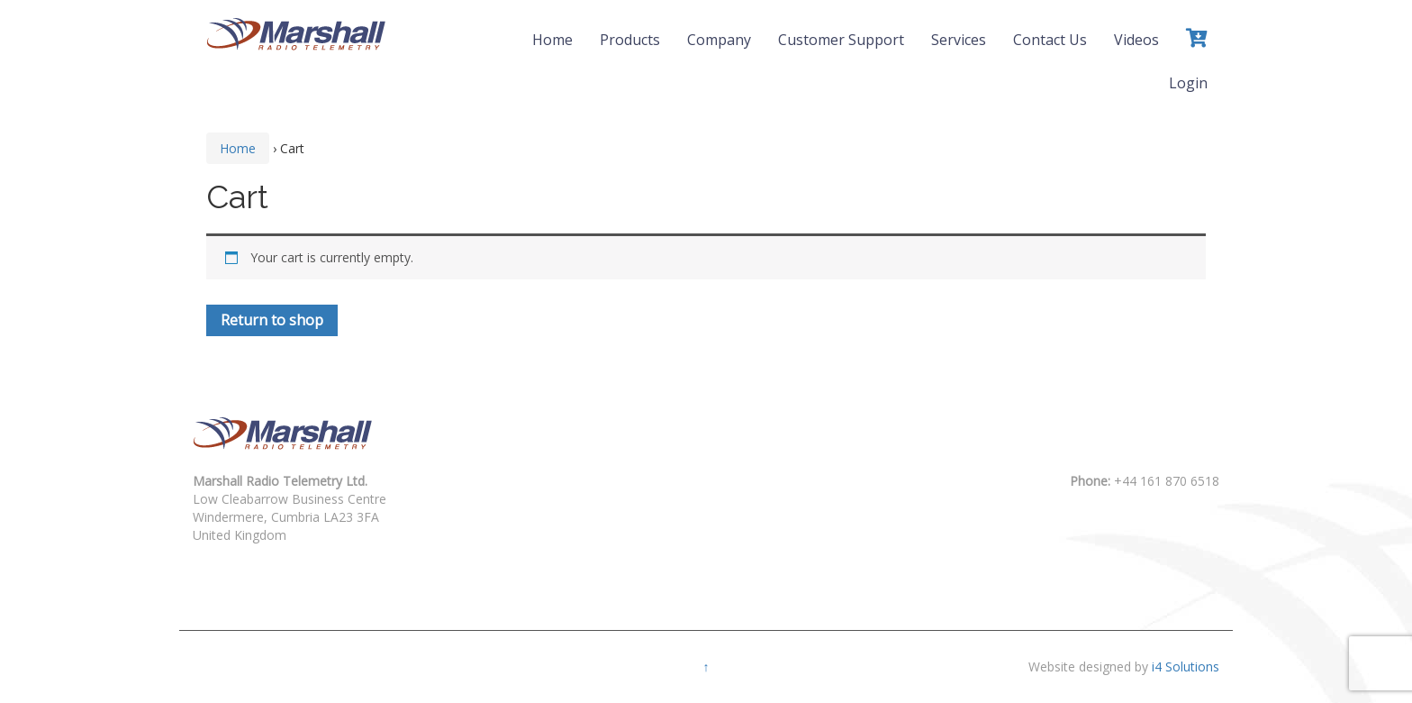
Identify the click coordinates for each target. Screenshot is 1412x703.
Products (630, 40)
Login (1188, 83)
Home (552, 40)
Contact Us (1050, 40)
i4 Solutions (1185, 666)
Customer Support (841, 40)
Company (719, 40)
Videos (1136, 40)
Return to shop (272, 320)
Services (958, 40)
